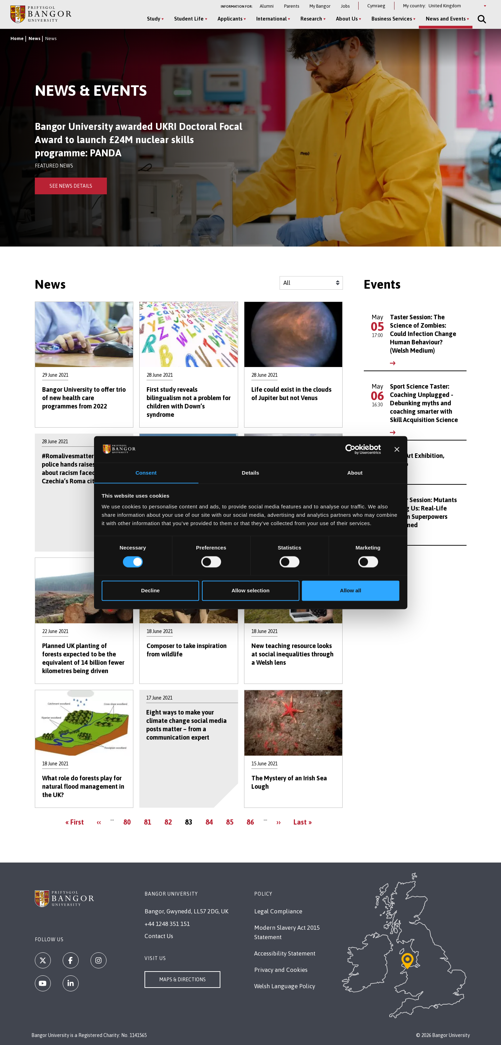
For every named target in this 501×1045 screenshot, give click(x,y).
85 (231, 821)
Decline (150, 591)
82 (169, 821)
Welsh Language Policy (284, 986)
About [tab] (355, 473)
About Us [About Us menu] (346, 19)
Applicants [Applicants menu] (229, 19)
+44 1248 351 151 (167, 923)
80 (128, 821)
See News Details (70, 186)
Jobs (345, 6)
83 (190, 823)
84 (211, 821)
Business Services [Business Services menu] (391, 19)
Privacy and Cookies (280, 969)
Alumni (267, 6)
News (34, 38)
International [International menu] (271, 19)
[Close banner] (396, 449)
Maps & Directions (182, 979)
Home (17, 38)
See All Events (389, 559)
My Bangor (320, 6)
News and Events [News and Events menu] (445, 19)
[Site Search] (481, 19)
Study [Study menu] (153, 19)
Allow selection (250, 591)
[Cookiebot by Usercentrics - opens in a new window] (350, 449)
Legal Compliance (278, 911)
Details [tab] (250, 473)
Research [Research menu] (311, 19)
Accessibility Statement (284, 953)
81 (149, 821)
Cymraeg (376, 5)
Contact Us (158, 936)
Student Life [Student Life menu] (188, 19)
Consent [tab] (146, 473)
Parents (291, 6)
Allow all (350, 591)
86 (252, 821)
